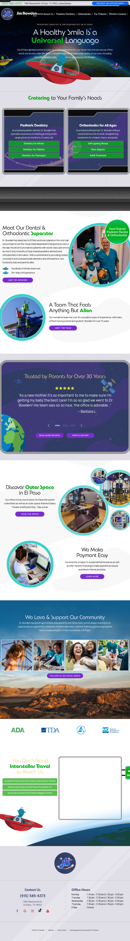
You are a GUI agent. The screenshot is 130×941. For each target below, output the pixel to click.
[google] (24, 910)
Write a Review (80, 435)
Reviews (113, 13)
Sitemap (51, 930)
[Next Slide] (81, 425)
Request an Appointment (110, 3)
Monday (75, 894)
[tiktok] (40, 910)
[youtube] (47, 910)
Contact (123, 14)
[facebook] (17, 910)
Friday (74, 907)
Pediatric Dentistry (66, 14)
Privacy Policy (61, 930)
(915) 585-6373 (11, 3)
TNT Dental (94, 930)
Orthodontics (86, 14)
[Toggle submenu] (54, 14)
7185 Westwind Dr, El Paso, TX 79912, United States (47, 3)
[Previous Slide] (48, 425)
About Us (50, 14)
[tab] (57, 425)
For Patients (101, 14)
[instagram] (32, 910)
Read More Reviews (49, 435)
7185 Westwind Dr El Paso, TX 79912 (32, 903)
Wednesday (77, 900)
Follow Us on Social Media (65, 676)
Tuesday (76, 897)
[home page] (19, 14)
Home (40, 13)
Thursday (76, 904)
